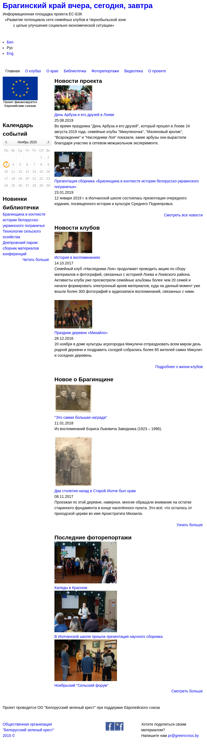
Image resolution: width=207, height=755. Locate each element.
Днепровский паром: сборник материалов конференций (21, 248)
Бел (10, 42)
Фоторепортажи (105, 71)
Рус (10, 48)
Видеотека (133, 71)
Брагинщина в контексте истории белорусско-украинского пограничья (24, 220)
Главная (12, 71)
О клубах (33, 71)
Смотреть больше (187, 691)
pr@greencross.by (183, 735)
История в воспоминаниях (77, 257)
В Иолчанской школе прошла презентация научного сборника (108, 636)
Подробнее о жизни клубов (179, 367)
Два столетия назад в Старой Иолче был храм (95, 491)
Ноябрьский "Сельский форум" (81, 685)
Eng (10, 53)
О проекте (157, 71)
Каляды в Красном (70, 588)
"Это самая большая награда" (80, 417)
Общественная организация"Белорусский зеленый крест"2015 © (28, 730)
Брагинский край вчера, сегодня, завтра (78, 5)
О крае (52, 71)
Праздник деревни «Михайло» (81, 333)
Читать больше (36, 259)
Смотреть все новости (183, 215)
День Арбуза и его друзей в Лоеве (84, 115)
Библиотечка (75, 71)
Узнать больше (190, 525)
